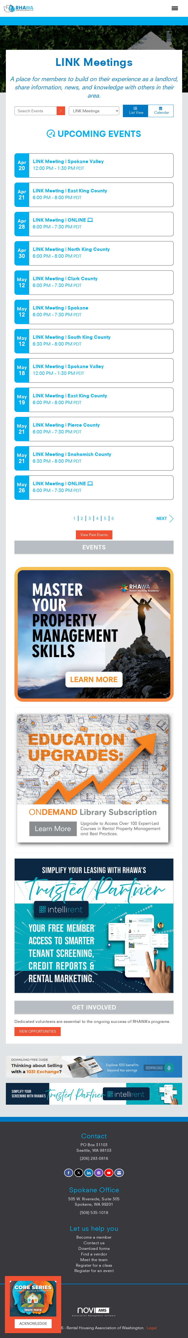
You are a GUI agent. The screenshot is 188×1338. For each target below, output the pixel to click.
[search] (61, 110)
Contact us (94, 1242)
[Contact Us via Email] (119, 1173)
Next (165, 518)
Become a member (94, 1237)
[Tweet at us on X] (78, 1173)
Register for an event (94, 1270)
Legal (152, 1327)
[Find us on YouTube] (108, 1173)
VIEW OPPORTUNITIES (37, 1031)
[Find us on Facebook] (68, 1173)
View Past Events (94, 535)
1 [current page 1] (74, 518)
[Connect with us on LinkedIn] (88, 1173)
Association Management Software (94, 1312)
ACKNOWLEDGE (33, 1323)
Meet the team (94, 1259)
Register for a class (94, 1265)
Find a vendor (94, 1254)
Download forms (94, 1248)
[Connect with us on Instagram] (98, 1173)
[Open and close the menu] (108, 8)
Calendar (161, 111)
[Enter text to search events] (35, 110)
